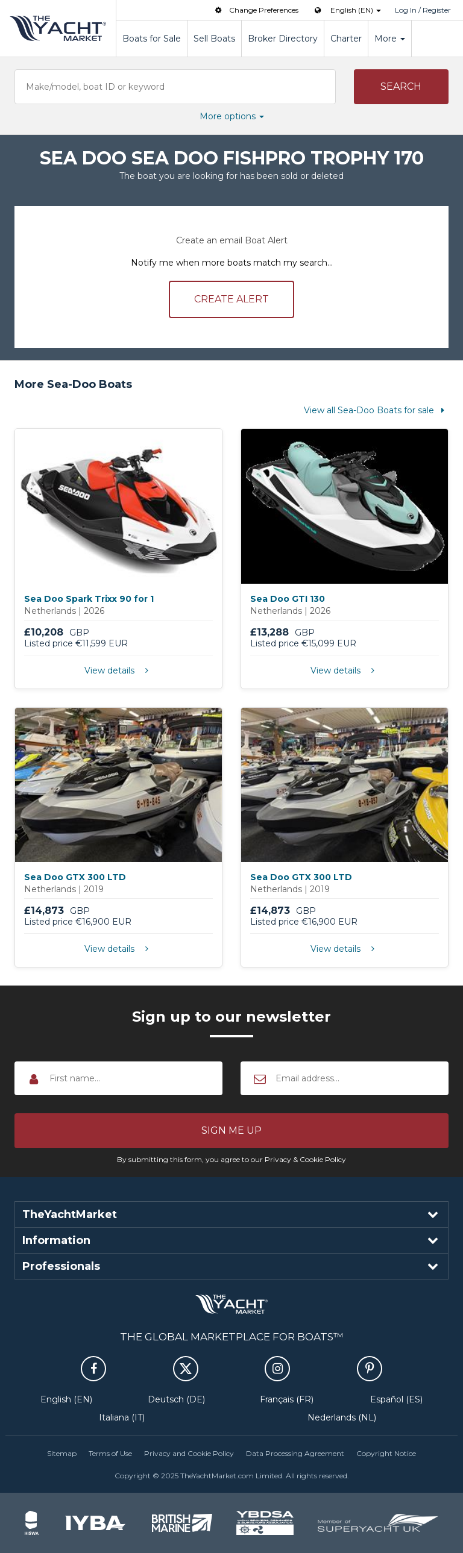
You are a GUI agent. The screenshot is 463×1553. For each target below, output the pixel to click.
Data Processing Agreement (295, 1453)
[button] (401, 86)
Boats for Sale (151, 38)
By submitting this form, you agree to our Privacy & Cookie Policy (231, 1159)
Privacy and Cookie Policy (189, 1453)
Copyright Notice (386, 1453)
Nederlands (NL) (341, 1417)
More (389, 38)
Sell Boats (214, 38)
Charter (346, 38)
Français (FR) (286, 1399)
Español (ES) (396, 1399)
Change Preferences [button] (255, 9)
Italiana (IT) (122, 1417)
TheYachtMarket (58, 28)
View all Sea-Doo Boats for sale (376, 410)
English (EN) (66, 1399)
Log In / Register (423, 9)
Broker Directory (283, 38)
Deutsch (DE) (176, 1399)
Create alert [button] (231, 299)
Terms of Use (110, 1453)
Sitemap (62, 1453)
